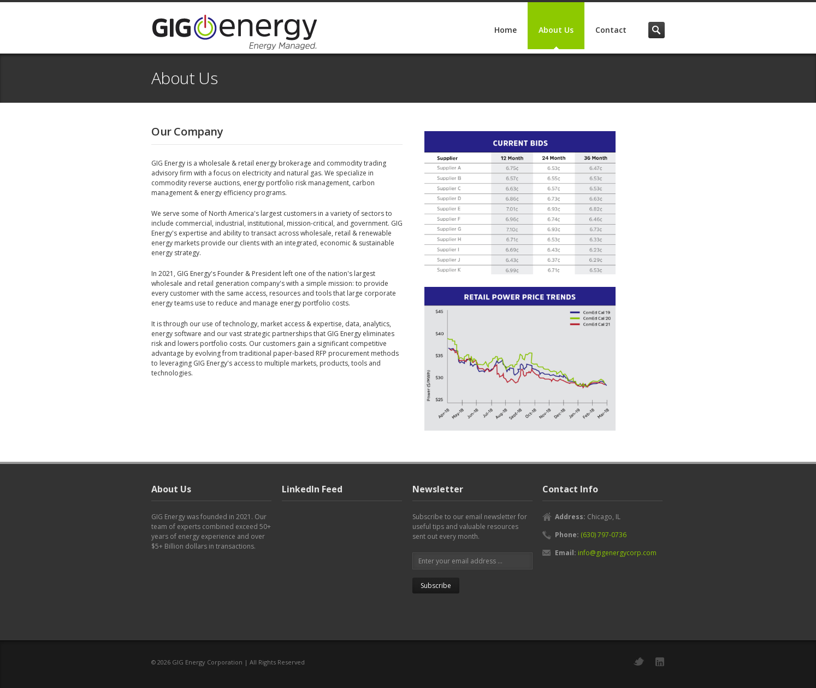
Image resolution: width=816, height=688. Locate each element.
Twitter (639, 661)
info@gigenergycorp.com (617, 552)
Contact (610, 30)
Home (505, 30)
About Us (556, 30)
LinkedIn (659, 661)
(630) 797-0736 (603, 534)
